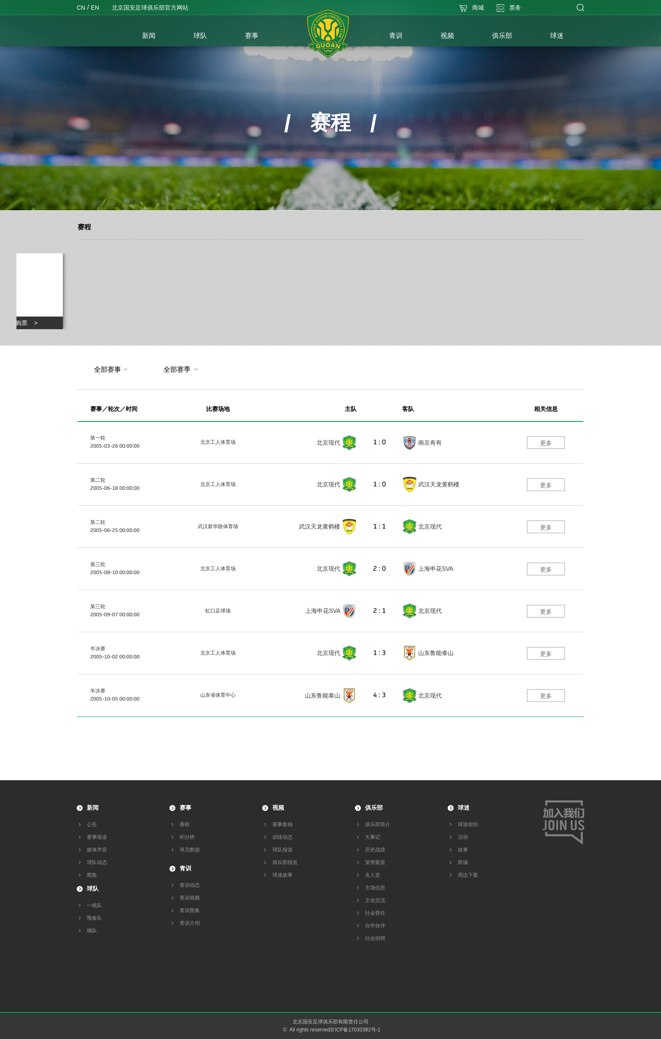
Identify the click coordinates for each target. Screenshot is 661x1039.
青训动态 (190, 885)
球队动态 (97, 862)
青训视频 (190, 898)
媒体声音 (97, 850)
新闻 (93, 807)
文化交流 (375, 900)
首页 (100, 36)
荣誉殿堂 (375, 862)
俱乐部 (374, 807)
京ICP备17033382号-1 (355, 1030)
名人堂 (372, 875)
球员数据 (190, 850)
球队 (93, 888)
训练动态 (282, 837)
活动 (463, 837)
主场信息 (375, 888)
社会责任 (375, 913)
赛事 (185, 807)
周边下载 (468, 875)
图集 (92, 875)
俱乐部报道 (285, 862)
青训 (185, 868)
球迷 (464, 807)
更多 (546, 443)
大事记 (372, 837)
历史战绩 (375, 850)
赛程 (84, 227)
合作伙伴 (375, 926)
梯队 (92, 931)
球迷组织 (468, 824)
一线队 (94, 905)
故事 (463, 850)
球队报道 (282, 850)
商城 (463, 862)
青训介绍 (190, 923)
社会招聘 (375, 938)
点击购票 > (21, 322)
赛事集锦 (282, 824)
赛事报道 (97, 837)
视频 (278, 807)
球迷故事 (282, 875)
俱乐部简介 (377, 824)
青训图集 (190, 910)
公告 (92, 824)
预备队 (94, 918)
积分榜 (187, 837)
